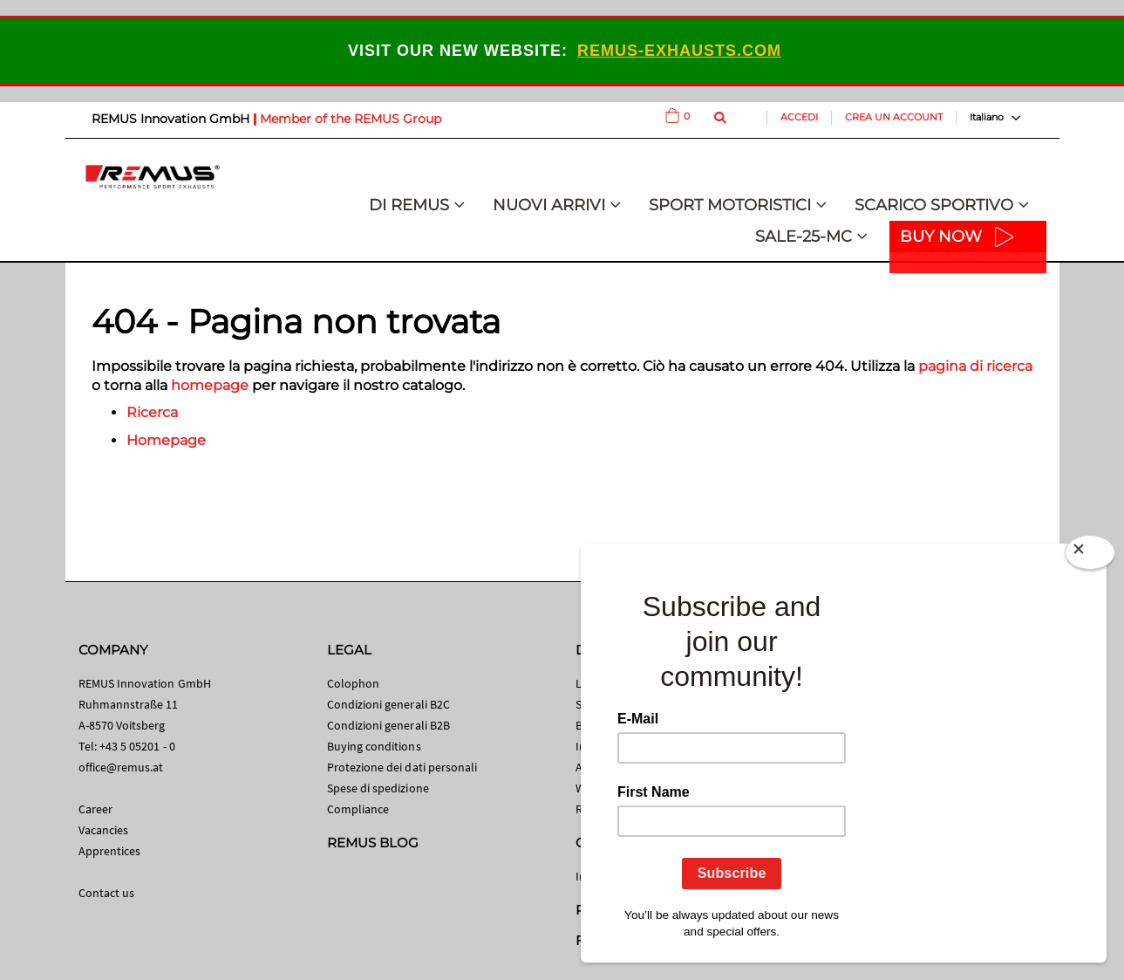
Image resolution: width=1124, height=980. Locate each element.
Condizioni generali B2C (389, 704)
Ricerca (152, 412)
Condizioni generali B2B (389, 725)
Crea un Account (894, 117)
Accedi (799, 117)
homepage (210, 385)
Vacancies (103, 830)
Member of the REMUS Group (350, 119)
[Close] (1090, 555)
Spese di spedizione (378, 788)
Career (95, 809)
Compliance (358, 809)
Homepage (166, 440)
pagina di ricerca (975, 366)
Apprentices (109, 851)
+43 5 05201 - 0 (137, 746)
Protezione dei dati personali (402, 767)
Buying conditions (374, 746)
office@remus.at (121, 767)
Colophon (353, 683)
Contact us (106, 893)
